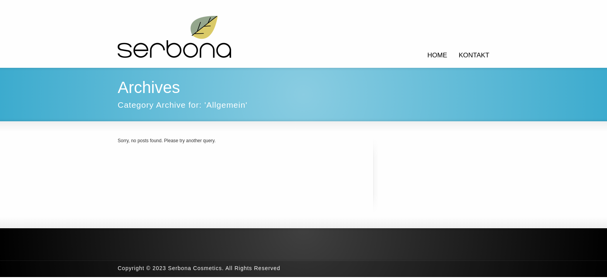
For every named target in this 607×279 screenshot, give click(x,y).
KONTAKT (474, 55)
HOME (437, 55)
